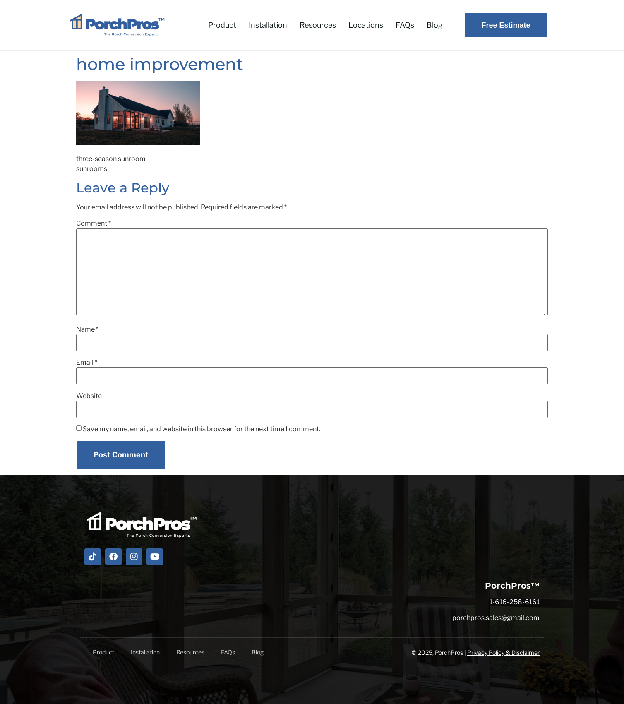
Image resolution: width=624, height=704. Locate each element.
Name (87, 329)
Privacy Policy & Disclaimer (503, 652)
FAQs (405, 25)
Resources (318, 25)
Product (222, 25)
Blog (435, 25)
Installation (268, 25)
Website (89, 396)
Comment (93, 223)
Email (86, 362)
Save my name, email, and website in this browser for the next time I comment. (201, 429)
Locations (365, 25)
